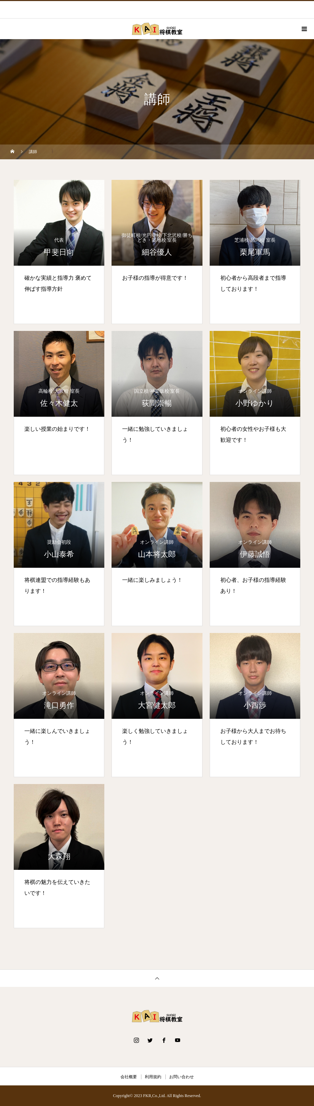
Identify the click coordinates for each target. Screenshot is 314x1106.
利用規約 (153, 1076)
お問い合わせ (181, 1076)
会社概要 (128, 1076)
